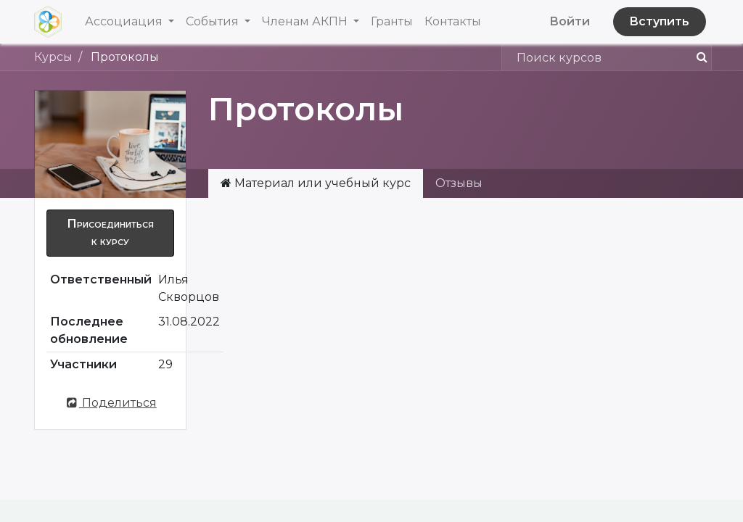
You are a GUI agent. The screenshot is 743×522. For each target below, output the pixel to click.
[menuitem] (392, 21)
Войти (569, 21)
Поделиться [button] (110, 403)
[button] (110, 233)
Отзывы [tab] (459, 183)
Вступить (659, 21)
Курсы (53, 57)
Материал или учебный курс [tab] (316, 183)
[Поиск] (696, 57)
